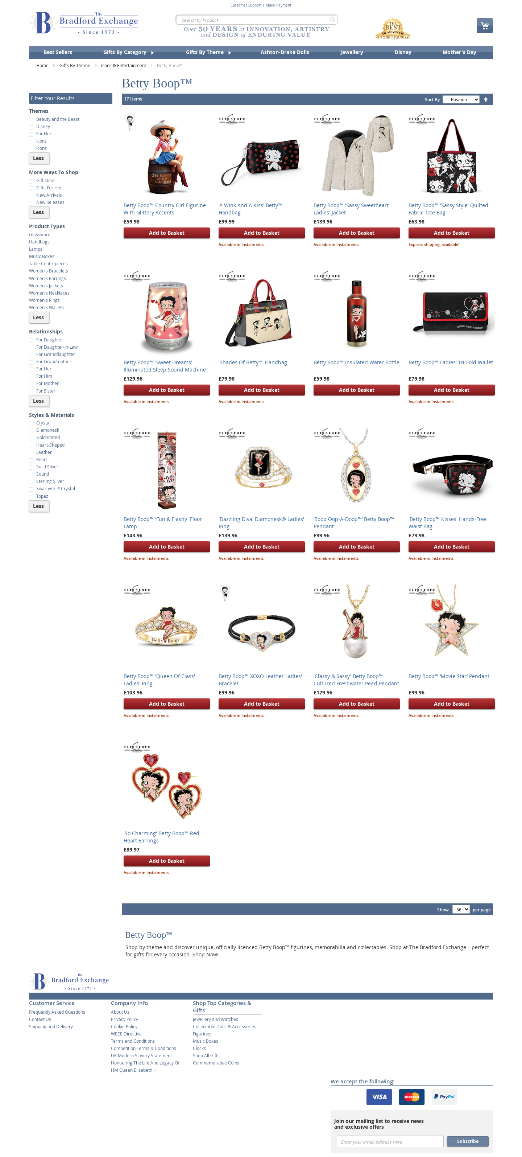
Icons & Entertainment (124, 65)
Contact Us (40, 1019)
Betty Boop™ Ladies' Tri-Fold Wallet (451, 362)
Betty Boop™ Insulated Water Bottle (356, 362)
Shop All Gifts (206, 1055)
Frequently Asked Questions (57, 1012)
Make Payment (278, 5)
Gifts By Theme (75, 65)
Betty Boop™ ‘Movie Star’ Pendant (449, 676)
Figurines (202, 1034)
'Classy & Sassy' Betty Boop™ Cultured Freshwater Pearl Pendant (356, 680)
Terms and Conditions (133, 1041)
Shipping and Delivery (51, 1026)
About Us (120, 1012)
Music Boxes (205, 1041)
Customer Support (246, 5)
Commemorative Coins (216, 1063)
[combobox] (256, 20)
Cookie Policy (124, 1026)
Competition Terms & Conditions (143, 1048)
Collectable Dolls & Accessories (224, 1026)
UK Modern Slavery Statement (141, 1055)
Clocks (199, 1048)
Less (38, 158)
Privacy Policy (124, 1019)
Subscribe (467, 1141)
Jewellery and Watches (215, 1019)
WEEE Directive (126, 1034)
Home (43, 65)
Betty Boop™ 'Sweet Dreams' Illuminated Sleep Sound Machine (165, 366)
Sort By (432, 100)
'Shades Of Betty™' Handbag (253, 362)
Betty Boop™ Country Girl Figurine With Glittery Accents (165, 209)
